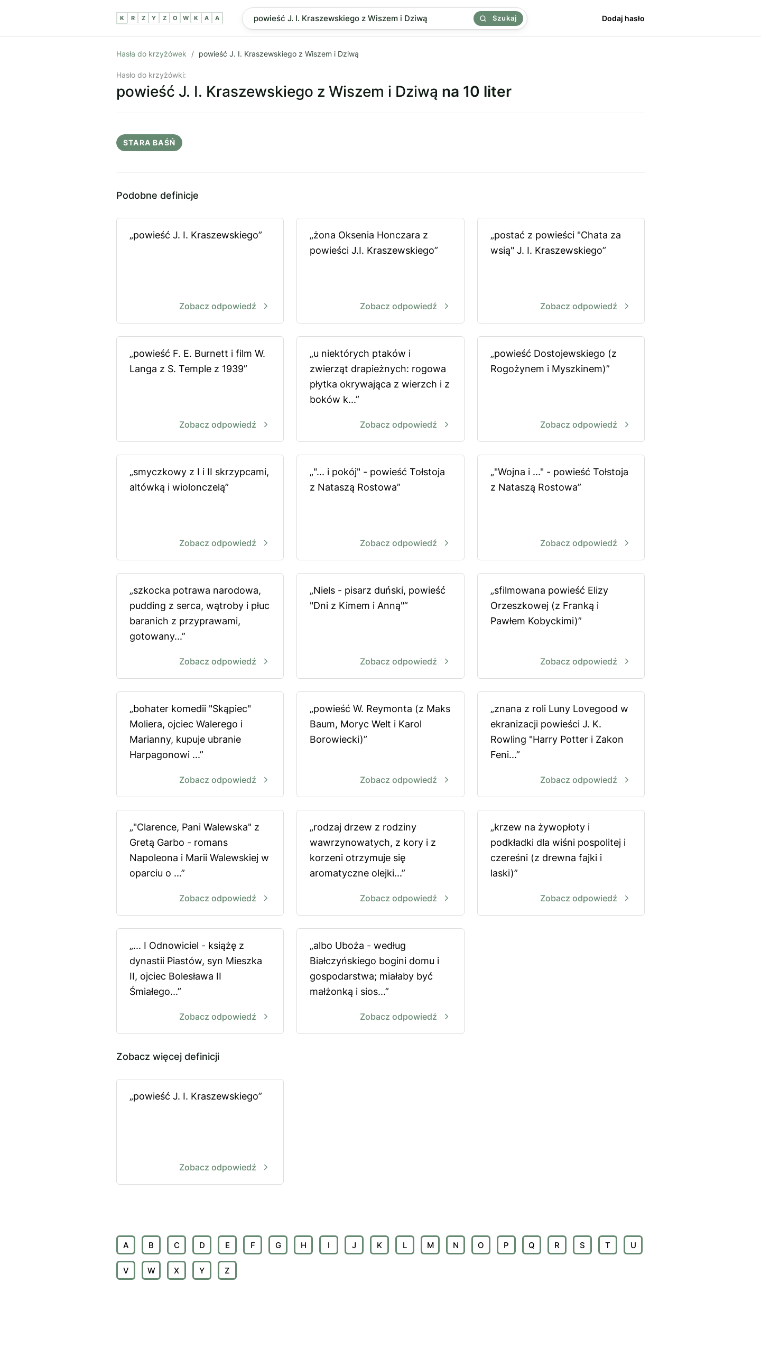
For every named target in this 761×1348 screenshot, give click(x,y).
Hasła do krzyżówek (151, 53)
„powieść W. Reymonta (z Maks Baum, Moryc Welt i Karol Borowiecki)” (380, 745)
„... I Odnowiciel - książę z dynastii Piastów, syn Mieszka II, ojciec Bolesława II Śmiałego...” (200, 982)
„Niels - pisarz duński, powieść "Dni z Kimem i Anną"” (380, 627)
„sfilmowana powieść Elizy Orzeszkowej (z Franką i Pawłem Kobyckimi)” (561, 627)
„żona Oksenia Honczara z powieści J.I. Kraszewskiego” (380, 271)
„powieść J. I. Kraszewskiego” (200, 271)
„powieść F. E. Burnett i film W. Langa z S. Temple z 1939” (200, 390)
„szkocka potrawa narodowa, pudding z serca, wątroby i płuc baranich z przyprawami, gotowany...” (200, 627)
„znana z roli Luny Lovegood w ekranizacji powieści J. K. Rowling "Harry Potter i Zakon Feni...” (561, 745)
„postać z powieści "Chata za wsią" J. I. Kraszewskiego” (561, 271)
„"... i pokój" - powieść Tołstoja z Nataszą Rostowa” (380, 508)
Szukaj (498, 18)
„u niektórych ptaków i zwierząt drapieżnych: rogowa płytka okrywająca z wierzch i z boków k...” (380, 390)
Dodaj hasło (623, 18)
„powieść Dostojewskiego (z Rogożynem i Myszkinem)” (561, 390)
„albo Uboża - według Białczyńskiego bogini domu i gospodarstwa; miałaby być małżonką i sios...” (380, 982)
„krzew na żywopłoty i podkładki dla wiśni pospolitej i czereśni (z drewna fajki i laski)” (561, 863)
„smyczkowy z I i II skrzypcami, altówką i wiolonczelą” (200, 508)
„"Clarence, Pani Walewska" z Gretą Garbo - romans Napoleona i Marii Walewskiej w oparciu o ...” (200, 863)
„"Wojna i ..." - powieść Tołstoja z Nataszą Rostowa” (561, 508)
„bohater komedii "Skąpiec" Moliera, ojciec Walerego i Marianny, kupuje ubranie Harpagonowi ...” (200, 745)
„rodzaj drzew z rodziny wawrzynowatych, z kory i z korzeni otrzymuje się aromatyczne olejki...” (380, 863)
